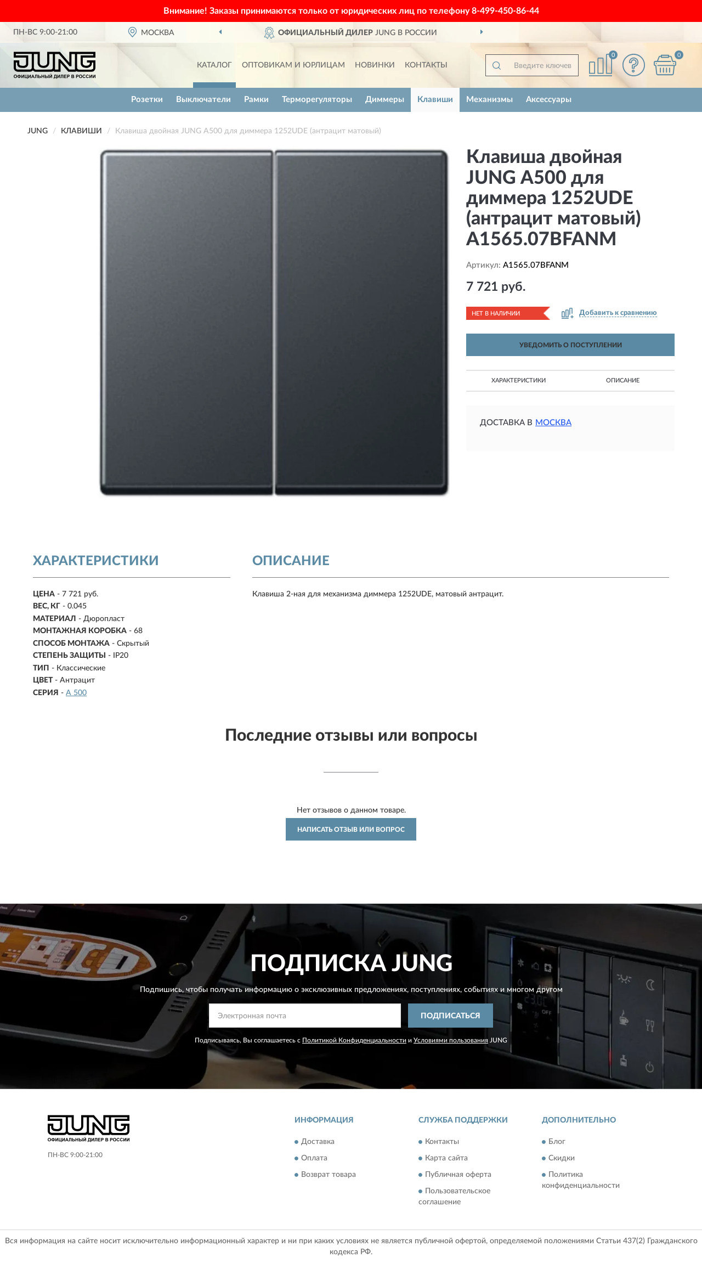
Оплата (314, 1158)
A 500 (76, 693)
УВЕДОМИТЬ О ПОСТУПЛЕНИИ (570, 345)
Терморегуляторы (317, 99)
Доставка (318, 1142)
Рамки (256, 99)
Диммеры (384, 99)
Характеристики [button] (518, 380)
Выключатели (203, 99)
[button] (633, 65)
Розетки (147, 99)
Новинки (375, 65)
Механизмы (489, 99)
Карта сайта (446, 1158)
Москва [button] (553, 423)
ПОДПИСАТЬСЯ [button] (450, 1016)
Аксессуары (548, 99)
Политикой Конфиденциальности (354, 1040)
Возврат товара (328, 1175)
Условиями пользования (451, 1040)
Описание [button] (622, 380)
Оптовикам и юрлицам (293, 65)
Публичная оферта (458, 1175)
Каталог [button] (214, 65)
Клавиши (435, 99)
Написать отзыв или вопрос (351, 829)
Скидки (561, 1158)
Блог (556, 1142)
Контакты (426, 65)
